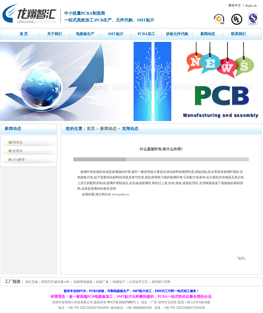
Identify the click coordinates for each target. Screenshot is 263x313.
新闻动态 (207, 34)
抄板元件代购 (177, 34)
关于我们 (54, 34)
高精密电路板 (83, 282)
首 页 (24, 34)
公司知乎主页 (138, 282)
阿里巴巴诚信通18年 (55, 282)
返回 (241, 258)
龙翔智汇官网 (160, 282)
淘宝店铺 (31, 282)
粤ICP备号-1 (123, 302)
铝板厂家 (102, 282)
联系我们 (238, 34)
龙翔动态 (16, 142)
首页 (91, 129)
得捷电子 (119, 282)
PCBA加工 (146, 34)
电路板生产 (85, 34)
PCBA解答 (17, 159)
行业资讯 (16, 151)
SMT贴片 (115, 34)
